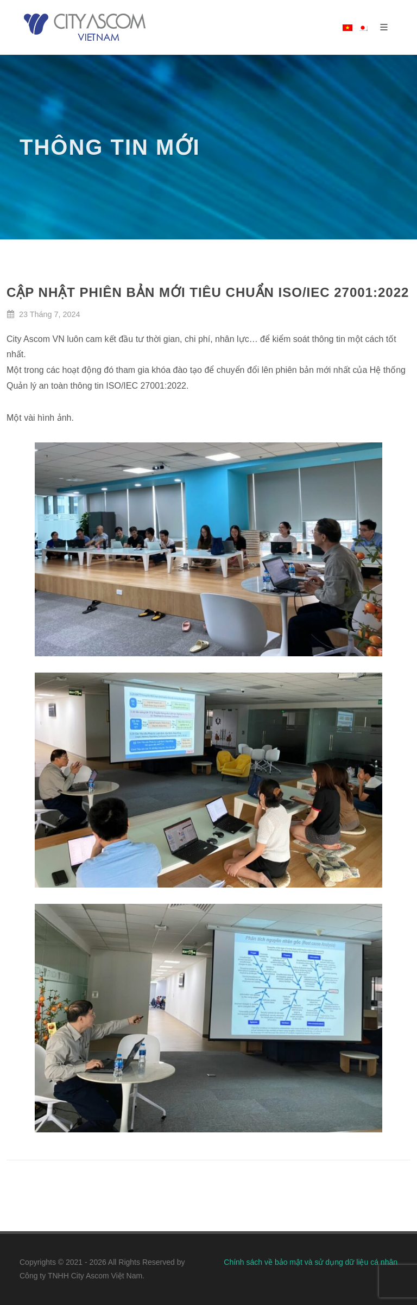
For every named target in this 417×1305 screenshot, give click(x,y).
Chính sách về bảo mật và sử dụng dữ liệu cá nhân (310, 1262)
